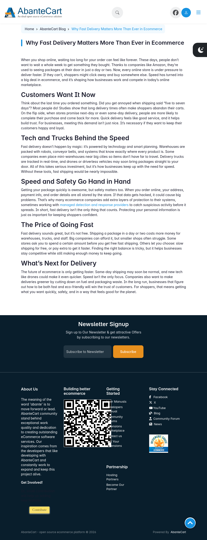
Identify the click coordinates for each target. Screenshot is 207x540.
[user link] (186, 12)
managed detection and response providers (94, 205)
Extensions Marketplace (115, 428)
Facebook (158, 397)
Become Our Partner (115, 487)
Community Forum (164, 418)
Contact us (114, 436)
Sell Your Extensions (114, 444)
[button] (117, 12)
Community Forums (114, 419)
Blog (154, 413)
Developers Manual (114, 409)
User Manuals (116, 401)
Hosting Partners (112, 477)
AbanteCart (178, 532)
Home (29, 29)
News (155, 424)
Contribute (39, 510)
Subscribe (128, 352)
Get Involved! (32, 482)
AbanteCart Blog (53, 29)
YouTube (157, 408)
